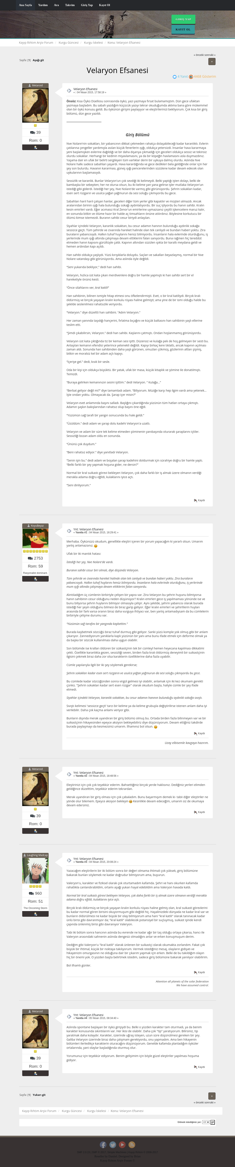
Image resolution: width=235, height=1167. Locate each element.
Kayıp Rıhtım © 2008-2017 (143, 1152)
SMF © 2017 (99, 1152)
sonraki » (210, 55)
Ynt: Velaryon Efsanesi (88, 529)
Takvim (70, 5)
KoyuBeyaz (37, 525)
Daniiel (112, 1156)
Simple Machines (116, 1152)
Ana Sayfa (25, 5)
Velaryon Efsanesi (85, 89)
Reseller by (101, 1156)
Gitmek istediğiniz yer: (189, 1122)
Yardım (43, 5)
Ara (56, 5)
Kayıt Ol (104, 5)
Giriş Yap (87, 5)
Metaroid (37, 85)
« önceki (199, 55)
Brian (137, 1156)
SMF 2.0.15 (83, 1152)
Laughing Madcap (37, 855)
